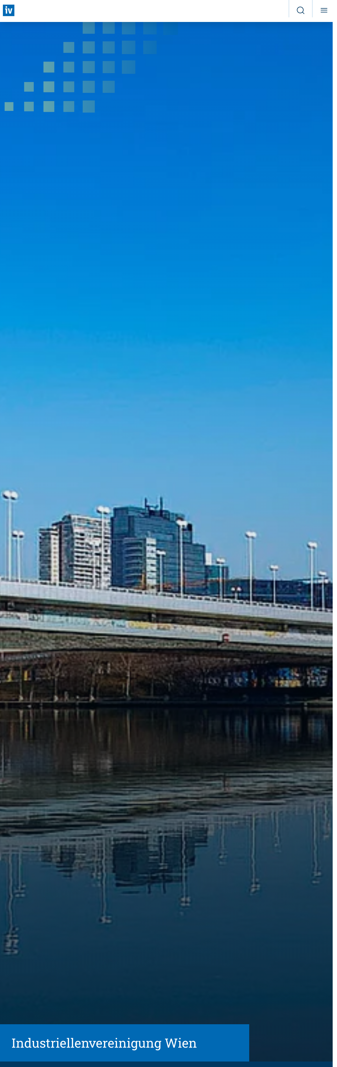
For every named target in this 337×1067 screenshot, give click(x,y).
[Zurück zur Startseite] (8, 10)
